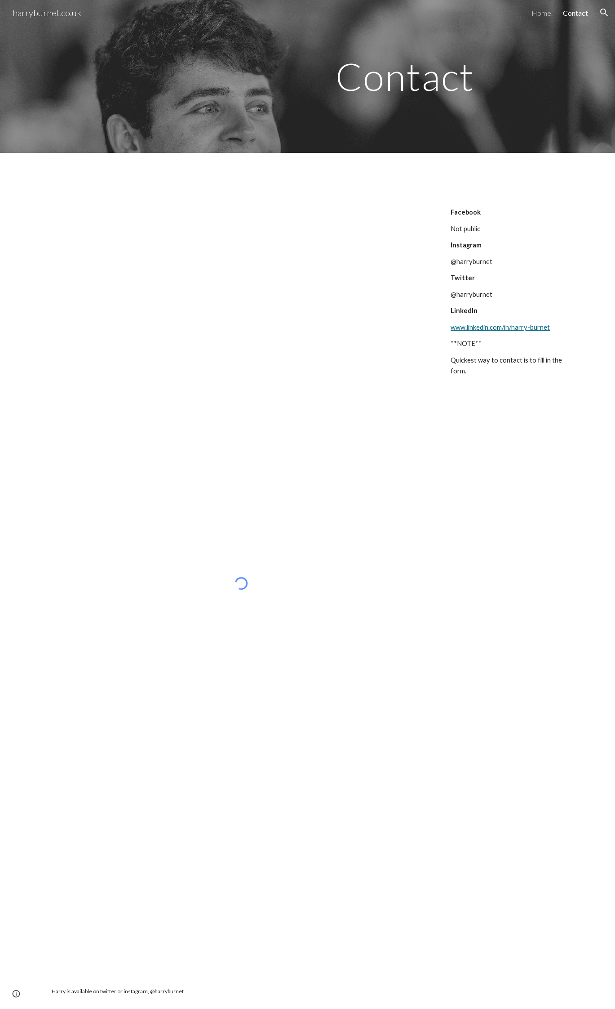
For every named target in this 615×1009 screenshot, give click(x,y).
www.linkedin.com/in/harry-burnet (500, 327)
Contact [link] (575, 13)
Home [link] (541, 13)
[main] (307, 76)
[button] (604, 12)
